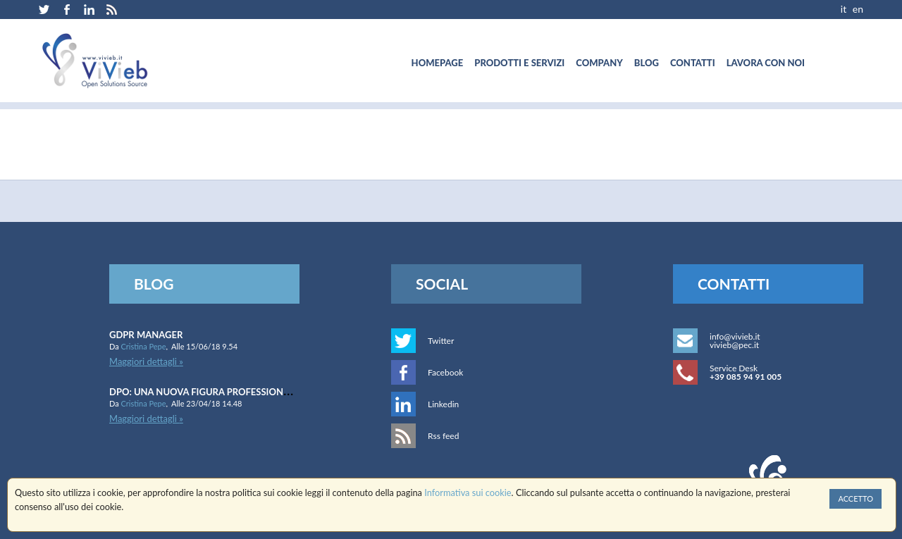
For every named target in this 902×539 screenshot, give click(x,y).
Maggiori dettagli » (146, 361)
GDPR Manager (146, 334)
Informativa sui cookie (467, 492)
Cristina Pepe (143, 346)
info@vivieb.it (735, 336)
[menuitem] (437, 62)
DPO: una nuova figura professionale (204, 391)
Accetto (855, 498)
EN (858, 9)
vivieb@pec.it (734, 345)
